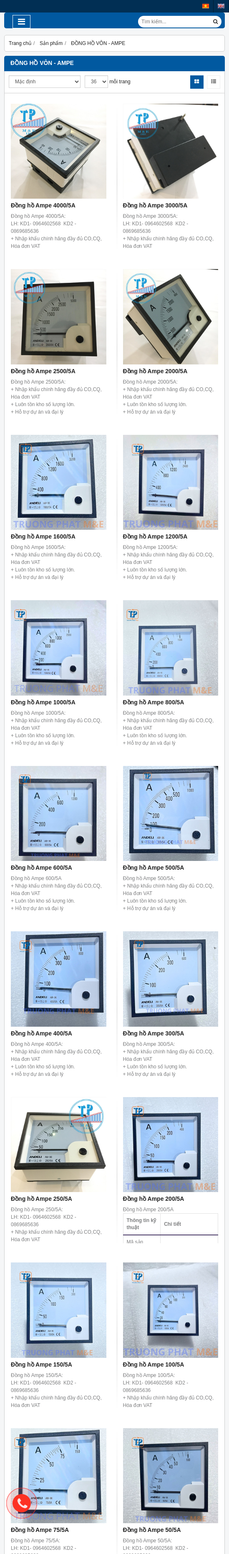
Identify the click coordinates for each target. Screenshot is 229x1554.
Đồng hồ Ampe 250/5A (41, 1198)
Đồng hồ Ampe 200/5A (153, 1198)
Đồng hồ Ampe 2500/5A (43, 371)
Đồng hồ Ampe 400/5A (41, 1033)
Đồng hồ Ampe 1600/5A (43, 536)
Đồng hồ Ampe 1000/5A (43, 702)
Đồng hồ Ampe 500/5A (153, 867)
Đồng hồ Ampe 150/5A (41, 1364)
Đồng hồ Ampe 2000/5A (155, 371)
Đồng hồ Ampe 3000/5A (155, 205)
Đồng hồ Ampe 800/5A (153, 702)
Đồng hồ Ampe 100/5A (153, 1364)
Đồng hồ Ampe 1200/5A (155, 536)
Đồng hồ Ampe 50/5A (152, 1530)
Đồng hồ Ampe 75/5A (40, 1530)
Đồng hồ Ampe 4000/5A (43, 205)
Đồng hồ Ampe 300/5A (153, 1033)
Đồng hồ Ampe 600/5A (41, 867)
